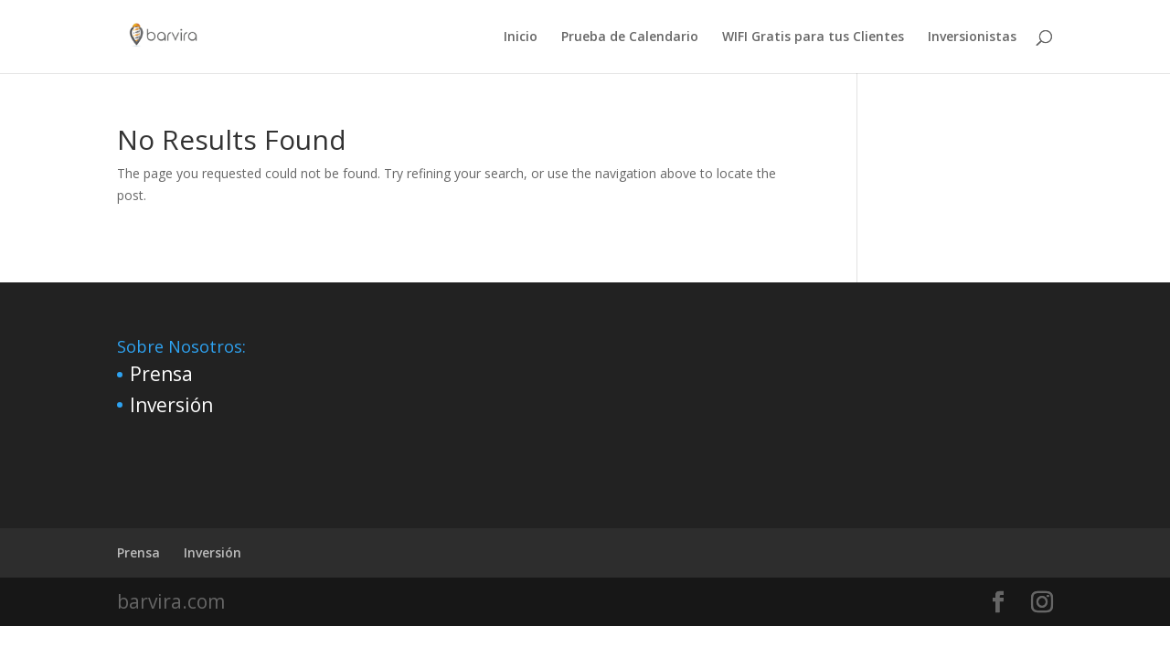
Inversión (171, 405)
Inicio (520, 37)
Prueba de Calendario (629, 37)
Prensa (161, 374)
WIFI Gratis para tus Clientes (813, 37)
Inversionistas (972, 37)
